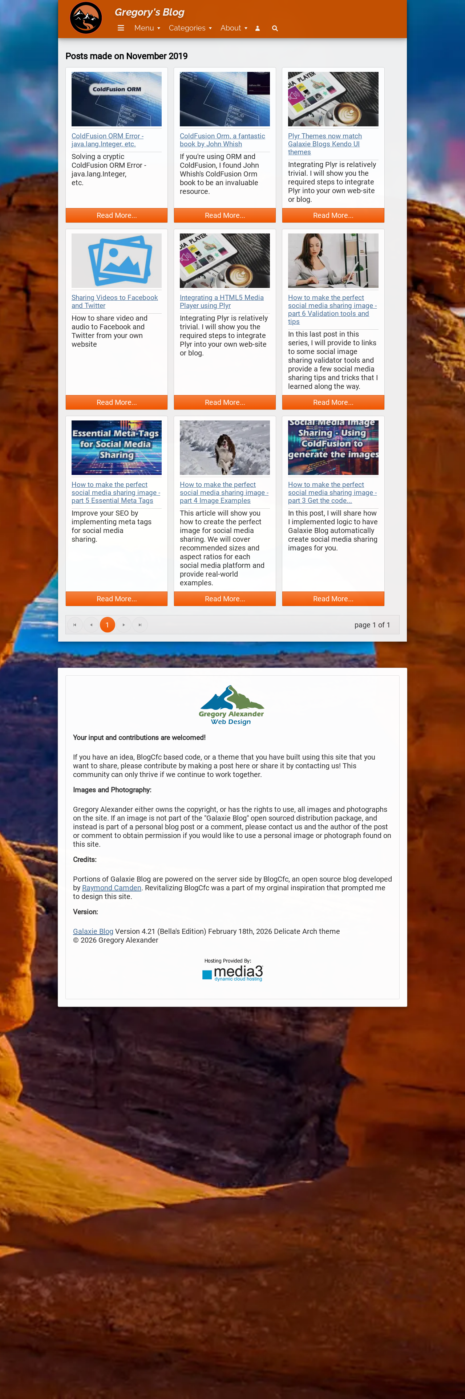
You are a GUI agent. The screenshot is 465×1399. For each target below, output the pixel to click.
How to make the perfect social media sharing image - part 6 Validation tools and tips (332, 310)
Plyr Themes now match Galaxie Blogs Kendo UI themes (325, 144)
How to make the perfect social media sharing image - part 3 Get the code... (332, 493)
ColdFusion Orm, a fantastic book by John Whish (222, 140)
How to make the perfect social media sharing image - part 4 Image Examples (224, 493)
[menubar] (196, 24)
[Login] (259, 28)
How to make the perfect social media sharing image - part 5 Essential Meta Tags (116, 493)
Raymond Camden (111, 887)
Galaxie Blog (93, 931)
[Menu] (121, 28)
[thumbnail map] (117, 100)
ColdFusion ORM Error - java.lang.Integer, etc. (107, 140)
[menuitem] (119, 28)
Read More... (117, 215)
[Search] (275, 28)
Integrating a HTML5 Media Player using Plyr (222, 302)
